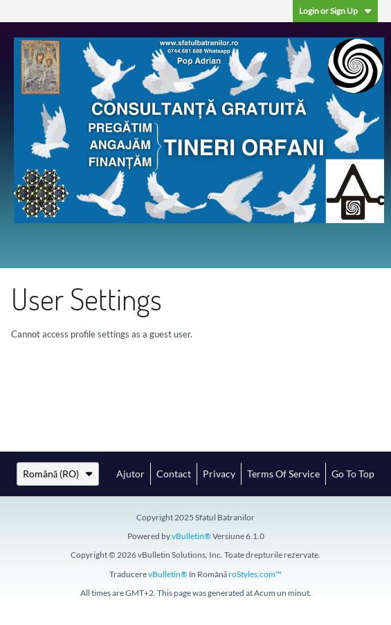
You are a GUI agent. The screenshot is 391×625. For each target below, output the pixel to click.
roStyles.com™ (255, 574)
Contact (173, 473)
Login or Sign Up (335, 11)
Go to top (352, 473)
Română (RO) (58, 473)
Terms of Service (283, 473)
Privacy (219, 473)
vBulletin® (191, 536)
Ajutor (130, 473)
